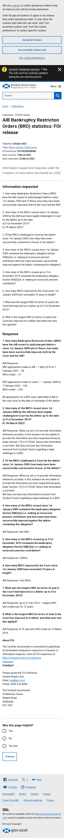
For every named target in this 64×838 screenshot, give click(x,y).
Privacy (50, 800)
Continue (9, 756)
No (10, 738)
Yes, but (13, 745)
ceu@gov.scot (17, 680)
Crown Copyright (11, 800)
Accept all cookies (32, 40)
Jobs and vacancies (33, 800)
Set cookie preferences (32, 57)
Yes (11, 730)
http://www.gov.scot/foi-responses (22, 657)
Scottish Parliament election (24, 69)
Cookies (47, 794)
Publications (18, 106)
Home (5, 106)
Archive (22, 794)
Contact (34, 794)
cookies (15, 5)
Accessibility (9, 794)
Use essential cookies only (32, 50)
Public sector (30, 147)
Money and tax (16, 147)
